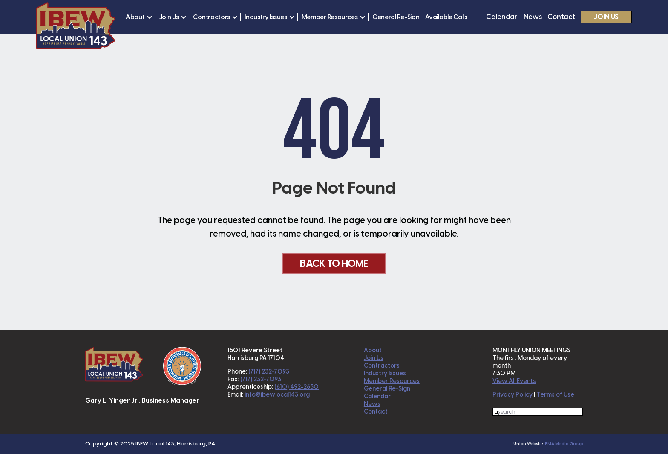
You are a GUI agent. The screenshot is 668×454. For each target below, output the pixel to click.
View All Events (514, 381)
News (533, 17)
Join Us (169, 17)
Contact (561, 17)
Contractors (211, 17)
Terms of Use (555, 395)
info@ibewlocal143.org (277, 395)
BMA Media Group (564, 444)
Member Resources (330, 17)
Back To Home (333, 263)
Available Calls (446, 17)
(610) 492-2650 (296, 387)
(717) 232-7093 (268, 372)
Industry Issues (266, 17)
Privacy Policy (512, 395)
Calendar (501, 17)
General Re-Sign (396, 17)
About (135, 17)
